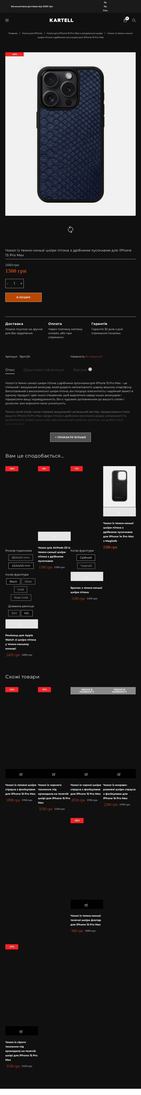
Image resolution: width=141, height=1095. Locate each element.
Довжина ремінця (21, 607)
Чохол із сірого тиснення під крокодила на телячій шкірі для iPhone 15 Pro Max (18, 1057)
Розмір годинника (18, 550)
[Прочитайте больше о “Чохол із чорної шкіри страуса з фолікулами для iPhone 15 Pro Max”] (87, 775)
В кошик (24, 297)
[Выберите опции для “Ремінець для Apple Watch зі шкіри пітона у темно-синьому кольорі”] (22, 625)
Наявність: (77, 356)
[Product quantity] (14, 283)
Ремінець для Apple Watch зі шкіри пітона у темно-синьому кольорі (20, 643)
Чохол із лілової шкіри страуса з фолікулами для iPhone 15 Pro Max (18, 793)
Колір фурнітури (17, 575)
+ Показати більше (70, 437)
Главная (12, 33)
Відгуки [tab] (82, 369)
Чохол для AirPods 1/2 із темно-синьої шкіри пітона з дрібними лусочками (54, 554)
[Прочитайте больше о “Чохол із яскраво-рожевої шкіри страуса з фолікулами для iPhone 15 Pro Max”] (119, 775)
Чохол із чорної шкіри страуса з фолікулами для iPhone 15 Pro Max (83, 793)
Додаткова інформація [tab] (44, 370)
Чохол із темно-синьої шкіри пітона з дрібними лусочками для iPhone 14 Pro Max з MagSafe (119, 532)
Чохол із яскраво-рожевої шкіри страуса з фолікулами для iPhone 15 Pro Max (119, 793)
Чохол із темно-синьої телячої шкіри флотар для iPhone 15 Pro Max (86, 924)
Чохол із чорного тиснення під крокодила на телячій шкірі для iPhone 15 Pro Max (51, 795)
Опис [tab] (10, 370)
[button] (54, 536)
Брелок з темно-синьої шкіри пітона (85, 590)
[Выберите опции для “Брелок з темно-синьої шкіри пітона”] (87, 577)
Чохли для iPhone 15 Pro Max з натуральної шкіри (75, 33)
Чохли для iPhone (32, 33)
